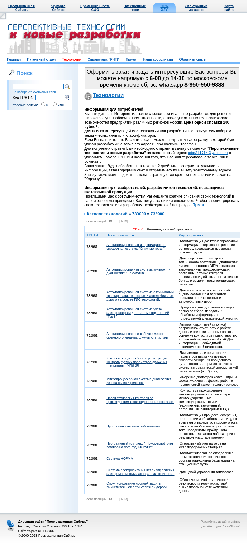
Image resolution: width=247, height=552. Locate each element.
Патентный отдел (41, 59)
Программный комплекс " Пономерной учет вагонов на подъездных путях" (139, 445)
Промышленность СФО (95, 7)
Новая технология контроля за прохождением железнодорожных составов (140, 400)
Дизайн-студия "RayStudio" (220, 526)
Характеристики (193, 235)
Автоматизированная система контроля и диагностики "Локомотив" (138, 271)
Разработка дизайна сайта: (220, 521)
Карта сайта (229, 7)
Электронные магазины (196, 7)
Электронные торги (135, 7)
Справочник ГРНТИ (103, 59)
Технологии (71, 59)
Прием (131, 59)
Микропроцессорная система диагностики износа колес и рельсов (138, 381)
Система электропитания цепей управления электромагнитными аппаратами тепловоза (140, 472)
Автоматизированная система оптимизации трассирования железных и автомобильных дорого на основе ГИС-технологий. (140, 295)
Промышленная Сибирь (21, 7)
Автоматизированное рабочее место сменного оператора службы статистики (137, 335)
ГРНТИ (95, 235)
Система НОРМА (120, 458)
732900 (157, 214)
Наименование (120, 235)
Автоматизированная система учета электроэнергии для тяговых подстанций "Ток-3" (137, 312)
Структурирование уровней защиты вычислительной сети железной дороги (137, 485)
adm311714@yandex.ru (208, 153)
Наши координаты (158, 59)
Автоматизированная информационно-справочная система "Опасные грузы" (136, 246)
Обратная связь (192, 59)
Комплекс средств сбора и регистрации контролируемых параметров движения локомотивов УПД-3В (136, 361)
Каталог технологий (107, 214)
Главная (14, 59)
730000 (139, 214)
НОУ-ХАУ (164, 7)
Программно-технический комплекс (134, 426)
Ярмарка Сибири (58, 7)
